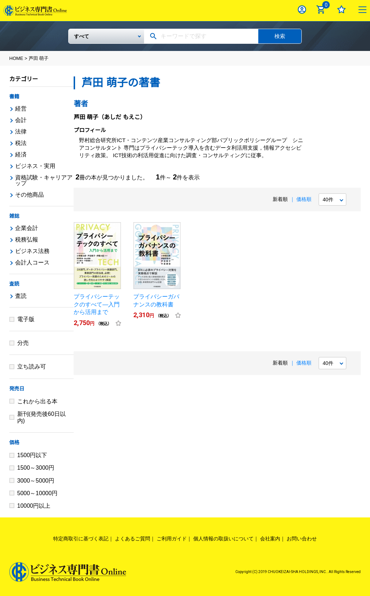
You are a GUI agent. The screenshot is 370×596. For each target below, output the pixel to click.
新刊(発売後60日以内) (41, 417)
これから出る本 (37, 401)
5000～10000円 (37, 493)
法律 (21, 131)
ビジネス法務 (32, 251)
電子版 (25, 319)
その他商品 (29, 195)
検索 (279, 36)
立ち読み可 (31, 366)
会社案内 (270, 538)
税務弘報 (26, 239)
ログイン (302, 9)
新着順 (280, 199)
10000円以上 (34, 506)
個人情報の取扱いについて (223, 538)
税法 (21, 143)
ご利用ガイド (172, 538)
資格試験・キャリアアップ (44, 180)
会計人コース (32, 262)
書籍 (14, 96)
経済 (21, 154)
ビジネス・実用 (35, 166)
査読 (14, 284)
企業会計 (26, 228)
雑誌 (14, 216)
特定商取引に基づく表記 (80, 538)
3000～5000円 (35, 481)
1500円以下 (32, 455)
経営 (21, 108)
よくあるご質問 (132, 538)
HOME (16, 58)
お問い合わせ (302, 538)
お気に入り (341, 9)
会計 (21, 120)
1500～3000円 (35, 468)
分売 (23, 343)
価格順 (303, 199)
